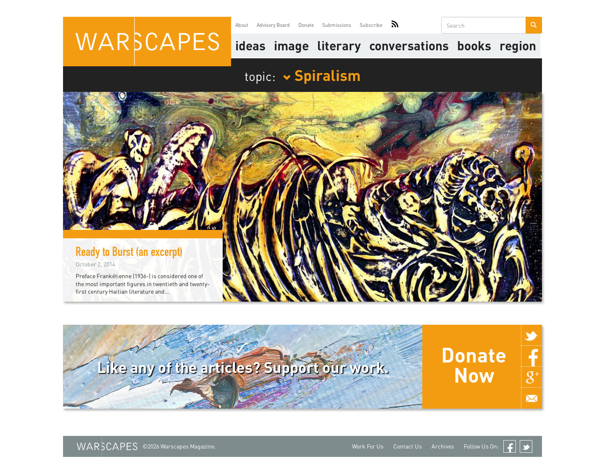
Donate (306, 25)
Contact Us (407, 446)
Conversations (409, 45)
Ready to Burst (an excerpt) (129, 253)
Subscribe (371, 25)
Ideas (250, 45)
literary (339, 45)
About (241, 25)
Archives (442, 446)
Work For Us (368, 446)
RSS (395, 25)
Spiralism (322, 74)
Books (474, 45)
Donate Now (473, 364)
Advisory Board (273, 25)
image (291, 45)
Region (518, 45)
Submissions (336, 25)
